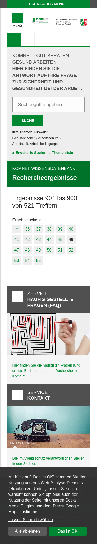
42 (27, 239)
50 (49, 250)
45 (60, 239)
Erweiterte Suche (30, 153)
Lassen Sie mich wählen (30, 520)
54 (27, 260)
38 (49, 229)
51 (60, 250)
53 (16, 260)
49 (38, 250)
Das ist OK (67, 531)
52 (71, 250)
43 (38, 239)
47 (16, 250)
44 (49, 239)
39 (60, 229)
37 (38, 229)
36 (27, 229)
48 (27, 250)
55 (38, 260)
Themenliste (62, 153)
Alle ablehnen (27, 531)
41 (16, 239)
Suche (27, 121)
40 (71, 229)
